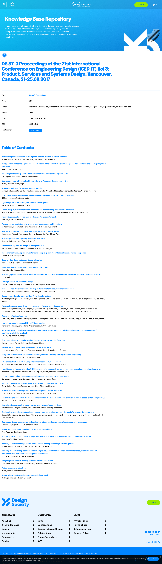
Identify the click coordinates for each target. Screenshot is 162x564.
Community (8, 537)
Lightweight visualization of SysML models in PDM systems (25, 202)
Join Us (141, 4)
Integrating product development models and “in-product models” (30, 217)
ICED (40, 541)
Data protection (82, 529)
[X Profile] (159, 532)
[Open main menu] (4, 4)
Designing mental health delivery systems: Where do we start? (27, 461)
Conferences (45, 525)
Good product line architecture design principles (22, 260)
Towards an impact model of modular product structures (25, 267)
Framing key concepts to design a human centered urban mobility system (32, 224)
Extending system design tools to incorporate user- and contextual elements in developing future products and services (51, 274)
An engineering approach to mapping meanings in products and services (31, 405)
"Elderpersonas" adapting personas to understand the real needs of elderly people (36, 376)
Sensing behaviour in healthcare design (17, 281)
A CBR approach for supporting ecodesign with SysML (24, 238)
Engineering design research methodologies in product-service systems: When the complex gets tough (44, 422)
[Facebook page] (155, 532)
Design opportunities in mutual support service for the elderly (27, 429)
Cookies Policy (81, 533)
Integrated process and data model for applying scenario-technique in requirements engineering (41, 354)
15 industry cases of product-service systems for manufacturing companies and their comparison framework (46, 436)
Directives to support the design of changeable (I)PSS (24, 245)
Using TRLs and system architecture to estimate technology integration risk (32, 383)
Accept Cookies (153, 559)
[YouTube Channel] (149, 532)
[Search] (11, 4)
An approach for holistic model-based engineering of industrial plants (30, 231)
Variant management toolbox (14, 468)
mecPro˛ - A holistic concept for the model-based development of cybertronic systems (38, 443)
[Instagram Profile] (152, 532)
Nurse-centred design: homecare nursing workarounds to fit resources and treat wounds (38, 289)
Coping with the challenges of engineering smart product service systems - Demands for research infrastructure (48, 412)
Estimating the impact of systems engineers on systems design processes (32, 390)
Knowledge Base (10, 525)
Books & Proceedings (37, 95)
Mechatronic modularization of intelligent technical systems (26, 347)
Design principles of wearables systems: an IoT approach (25, 475)
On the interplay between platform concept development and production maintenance (38, 210)
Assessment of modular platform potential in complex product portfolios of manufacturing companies (44, 253)
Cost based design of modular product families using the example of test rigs (33, 340)
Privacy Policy (81, 521)
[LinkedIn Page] (146, 532)
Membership (8, 533)
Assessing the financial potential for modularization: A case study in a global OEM (35, 174)
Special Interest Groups (50, 529)
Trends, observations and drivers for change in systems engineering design (32, 306)
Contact (6, 541)
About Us (6, 521)
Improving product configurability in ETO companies (23, 323)
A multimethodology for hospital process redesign (22, 188)
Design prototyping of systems (14, 316)
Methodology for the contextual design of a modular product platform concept (34, 156)
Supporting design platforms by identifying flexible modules (26, 296)
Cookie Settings (140, 559)
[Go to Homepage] (81, 4)
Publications (44, 533)
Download (35, 130)
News (40, 521)
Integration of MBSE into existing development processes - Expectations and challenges (38, 195)
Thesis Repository (47, 537)
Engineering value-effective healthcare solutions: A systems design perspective (35, 181)
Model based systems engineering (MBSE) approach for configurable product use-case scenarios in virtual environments (51, 369)
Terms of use (80, 525)
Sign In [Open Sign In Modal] (154, 4)
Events (5, 529)
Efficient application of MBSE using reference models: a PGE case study (31, 362)
